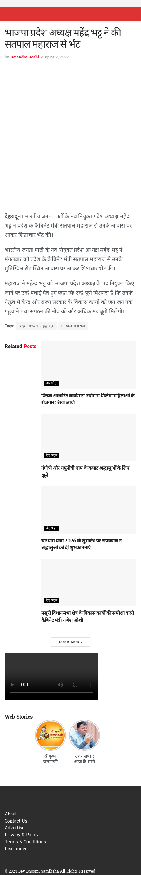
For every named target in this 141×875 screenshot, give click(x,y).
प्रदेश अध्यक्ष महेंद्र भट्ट (36, 326)
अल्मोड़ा (52, 383)
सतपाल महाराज (73, 326)
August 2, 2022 (55, 57)
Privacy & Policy (22, 835)
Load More (70, 642)
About (11, 814)
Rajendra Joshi (25, 57)
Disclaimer (16, 849)
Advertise (14, 828)
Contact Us (16, 821)
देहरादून (52, 455)
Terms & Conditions (25, 842)
